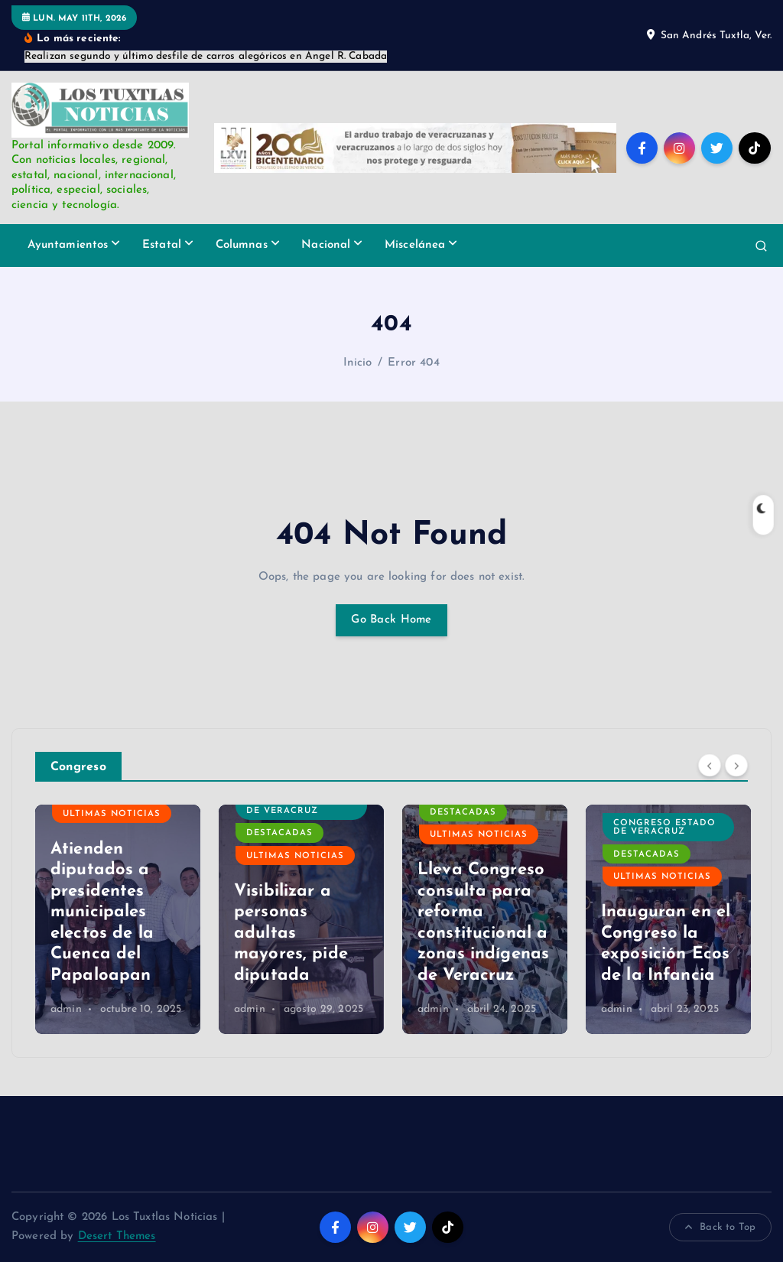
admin (66, 1009)
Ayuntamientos (68, 245)
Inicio (357, 363)
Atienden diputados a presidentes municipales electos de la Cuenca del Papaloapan (102, 912)
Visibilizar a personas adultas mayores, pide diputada (291, 933)
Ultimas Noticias (112, 814)
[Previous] (709, 764)
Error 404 (413, 363)
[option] (117, 919)
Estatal (161, 245)
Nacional (325, 245)
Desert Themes (117, 1236)
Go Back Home (391, 620)
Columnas (242, 245)
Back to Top (720, 1227)
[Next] (736, 764)
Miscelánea (415, 245)
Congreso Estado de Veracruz (297, 806)
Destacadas (279, 833)
